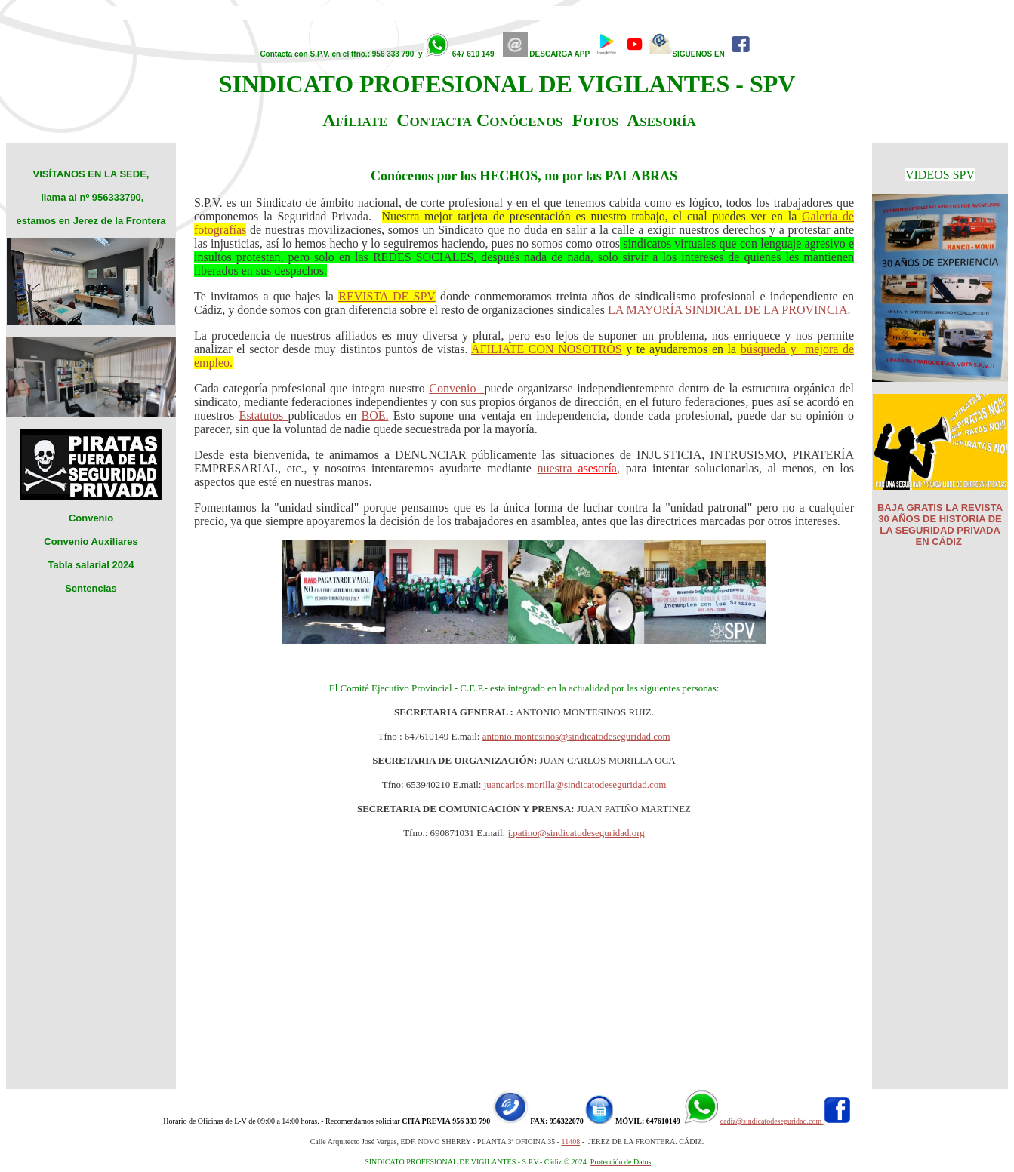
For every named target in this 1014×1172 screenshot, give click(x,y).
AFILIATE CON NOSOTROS (546, 349)
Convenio (456, 388)
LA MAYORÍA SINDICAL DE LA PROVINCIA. (729, 309)
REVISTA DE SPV (386, 296)
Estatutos (263, 415)
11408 (571, 1141)
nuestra (558, 468)
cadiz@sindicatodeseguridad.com (772, 1121)
